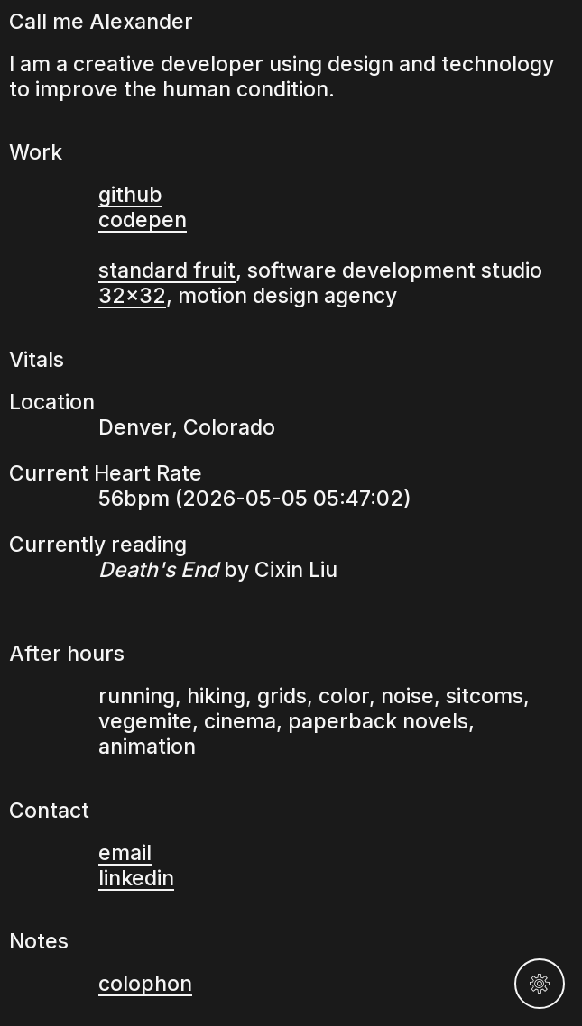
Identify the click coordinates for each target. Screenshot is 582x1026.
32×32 (132, 295)
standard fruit (167, 270)
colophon (145, 983)
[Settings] (539, 983)
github (130, 194)
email (125, 853)
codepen (142, 220)
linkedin (136, 878)
